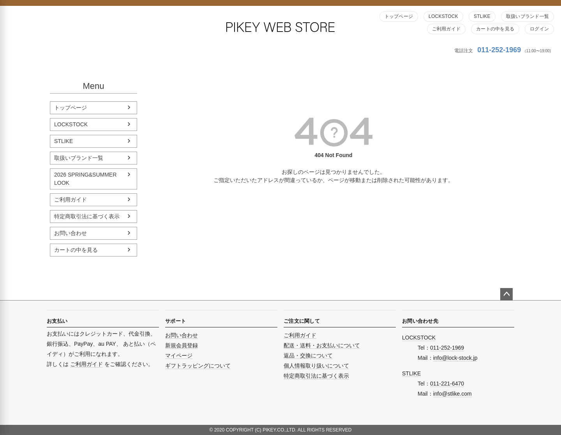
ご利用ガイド (446, 29)
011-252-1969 (499, 50)
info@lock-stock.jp (455, 358)
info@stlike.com (452, 394)
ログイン (539, 29)
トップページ (399, 16)
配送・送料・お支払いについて (322, 345)
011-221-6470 (447, 383)
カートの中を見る (495, 29)
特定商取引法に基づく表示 (87, 216)
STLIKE (482, 16)
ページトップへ (506, 294)
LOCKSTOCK (443, 16)
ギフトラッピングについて (198, 365)
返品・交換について (308, 355)
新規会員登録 (181, 345)
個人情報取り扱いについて (316, 365)
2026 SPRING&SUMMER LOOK (85, 179)
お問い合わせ (70, 233)
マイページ (178, 355)
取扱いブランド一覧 (527, 16)
